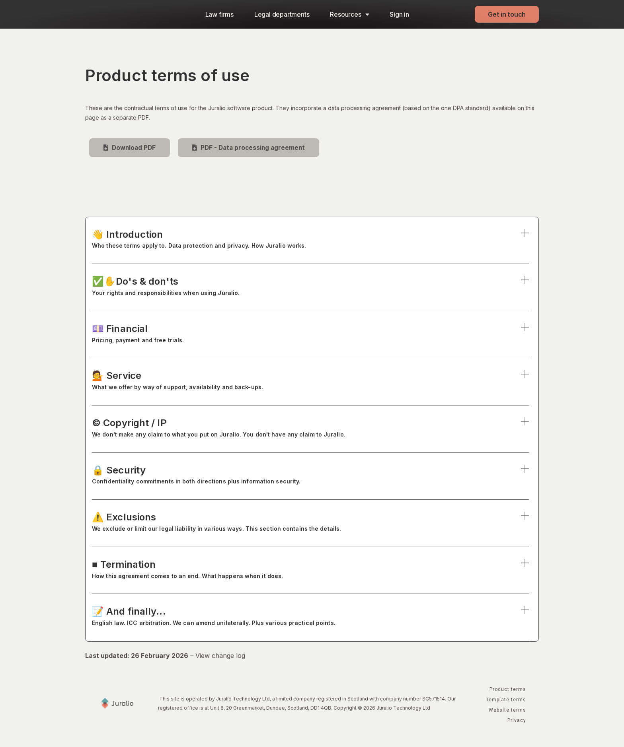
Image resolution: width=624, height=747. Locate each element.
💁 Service (310, 382)
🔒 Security (310, 476)
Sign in (399, 14)
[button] (310, 246)
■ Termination (310, 570)
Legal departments (282, 14)
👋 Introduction (310, 240)
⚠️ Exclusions (310, 523)
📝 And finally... (310, 617)
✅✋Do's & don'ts (310, 287)
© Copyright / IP (310, 429)
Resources (349, 14)
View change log (220, 656)
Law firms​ (219, 14)
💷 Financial (310, 335)
